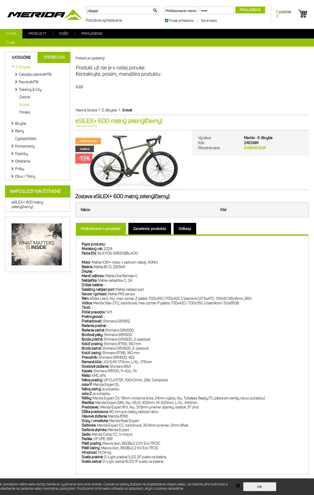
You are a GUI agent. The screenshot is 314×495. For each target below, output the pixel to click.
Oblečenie (22, 161)
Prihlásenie (91, 33)
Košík (64, 33)
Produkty (37, 33)
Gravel (24, 104)
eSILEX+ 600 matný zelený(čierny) (27, 204)
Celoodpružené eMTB (35, 74)
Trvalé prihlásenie (181, 21)
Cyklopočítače (25, 138)
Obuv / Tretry (25, 176)
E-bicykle (23, 67)
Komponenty (25, 146)
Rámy (19, 131)
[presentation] (101, 228)
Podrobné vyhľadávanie (104, 20)
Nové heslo (209, 21)
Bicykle (20, 123)
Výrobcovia (54, 57)
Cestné (24, 97)
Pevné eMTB (28, 82)
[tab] (101, 228)
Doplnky (21, 153)
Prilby (19, 169)
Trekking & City (30, 89)
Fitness (24, 112)
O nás (11, 33)
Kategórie (21, 57)
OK (259, 487)
